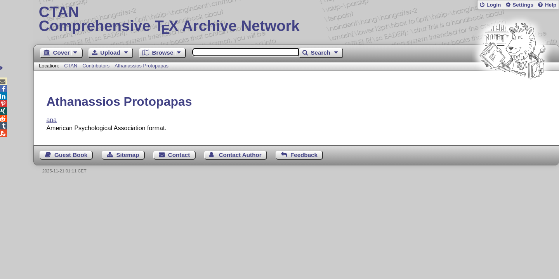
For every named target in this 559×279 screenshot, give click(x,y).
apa (51, 120)
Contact (179, 155)
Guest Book (70, 155)
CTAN (70, 66)
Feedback (304, 155)
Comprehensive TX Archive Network (296, 19)
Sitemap (127, 155)
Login (493, 5)
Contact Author (240, 155)
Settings (522, 5)
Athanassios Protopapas (141, 66)
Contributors (95, 66)
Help (551, 5)
